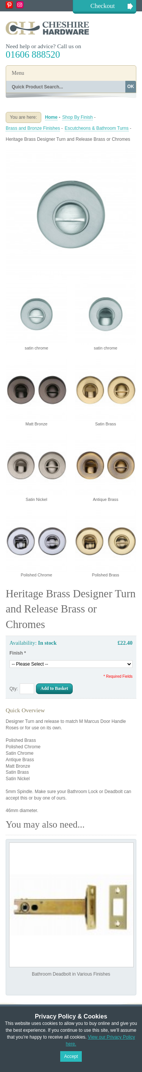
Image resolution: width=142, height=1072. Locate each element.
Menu (18, 73)
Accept (71, 1056)
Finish (17, 653)
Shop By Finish (77, 117)
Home (51, 117)
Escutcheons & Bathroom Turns (97, 128)
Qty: (13, 688)
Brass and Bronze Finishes (33, 128)
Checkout (103, 5)
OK (130, 86)
